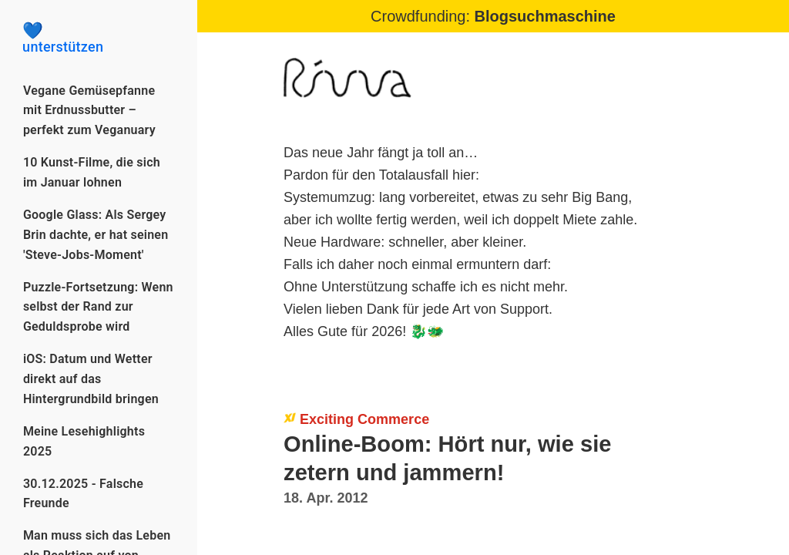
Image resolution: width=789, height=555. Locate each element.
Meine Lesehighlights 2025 (84, 441)
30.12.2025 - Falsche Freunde (83, 493)
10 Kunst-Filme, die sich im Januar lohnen (91, 172)
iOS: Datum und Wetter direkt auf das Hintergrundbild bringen (91, 379)
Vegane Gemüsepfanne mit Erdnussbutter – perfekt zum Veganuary (89, 110)
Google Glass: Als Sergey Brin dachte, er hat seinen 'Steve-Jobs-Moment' (96, 234)
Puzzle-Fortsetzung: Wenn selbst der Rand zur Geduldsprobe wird (98, 307)
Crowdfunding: (493, 16)
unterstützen (98, 38)
